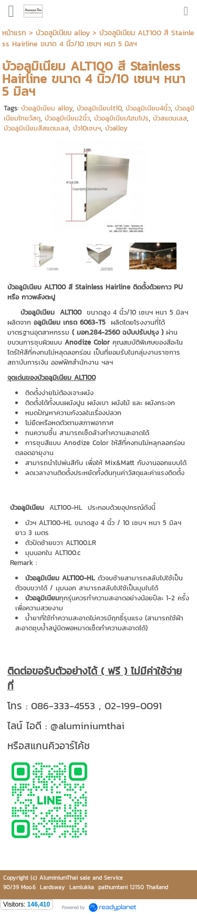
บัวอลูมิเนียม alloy (46, 108)
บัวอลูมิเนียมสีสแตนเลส (36, 128)
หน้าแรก (14, 32)
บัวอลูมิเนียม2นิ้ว (67, 118)
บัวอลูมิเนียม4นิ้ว (148, 108)
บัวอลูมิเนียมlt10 (99, 108)
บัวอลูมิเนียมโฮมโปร (121, 118)
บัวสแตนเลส (170, 118)
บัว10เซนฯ (87, 128)
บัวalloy (116, 128)
